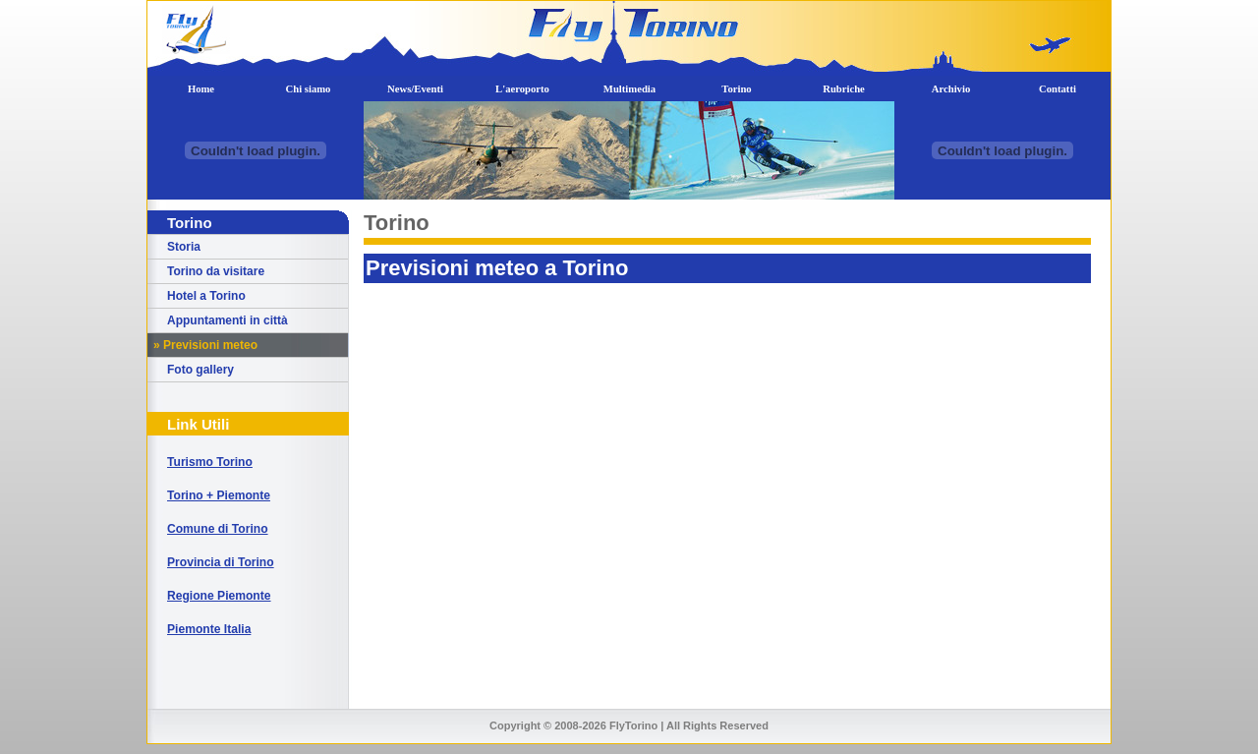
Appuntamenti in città (227, 320)
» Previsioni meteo (205, 345)
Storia (183, 247)
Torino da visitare (215, 271)
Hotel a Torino (206, 296)
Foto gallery (200, 370)
